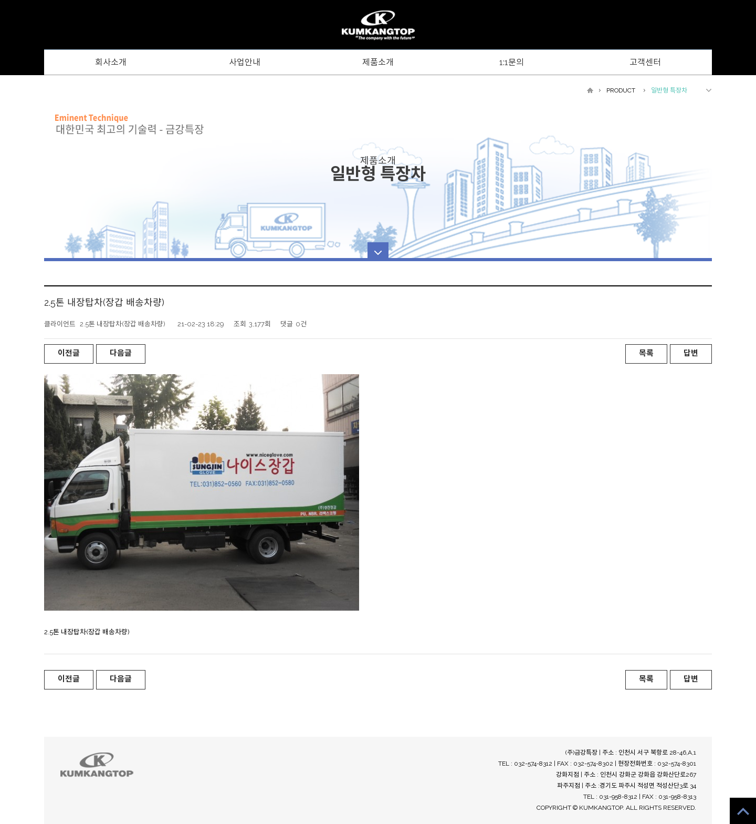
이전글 (69, 353)
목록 (646, 353)
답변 (691, 353)
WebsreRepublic (378, 25)
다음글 (121, 353)
